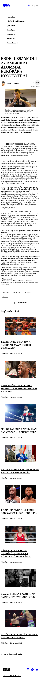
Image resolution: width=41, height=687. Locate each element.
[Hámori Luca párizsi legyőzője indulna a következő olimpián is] (20, 543)
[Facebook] (32, 669)
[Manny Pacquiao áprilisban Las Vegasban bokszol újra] (20, 421)
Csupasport (11, 34)
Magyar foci (12, 675)
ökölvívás (5, 297)
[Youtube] (37, 669)
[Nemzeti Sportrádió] (29, 5)
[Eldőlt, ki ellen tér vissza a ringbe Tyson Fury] (20, 627)
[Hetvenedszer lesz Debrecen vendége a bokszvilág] (20, 462)
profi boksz (16, 292)
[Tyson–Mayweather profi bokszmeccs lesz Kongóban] (20, 502)
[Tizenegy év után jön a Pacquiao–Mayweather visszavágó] (20, 334)
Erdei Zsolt (5, 292)
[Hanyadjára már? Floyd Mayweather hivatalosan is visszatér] (20, 378)
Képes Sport (11, 30)
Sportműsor (11, 25)
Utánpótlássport (12, 43)
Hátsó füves (11, 38)
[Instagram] (28, 669)
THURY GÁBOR (13, 83)
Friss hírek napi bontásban (16, 21)
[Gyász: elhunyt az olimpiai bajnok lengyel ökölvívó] (20, 586)
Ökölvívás (4, 354)
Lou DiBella (27, 292)
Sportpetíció (11, 17)
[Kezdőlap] (6, 5)
